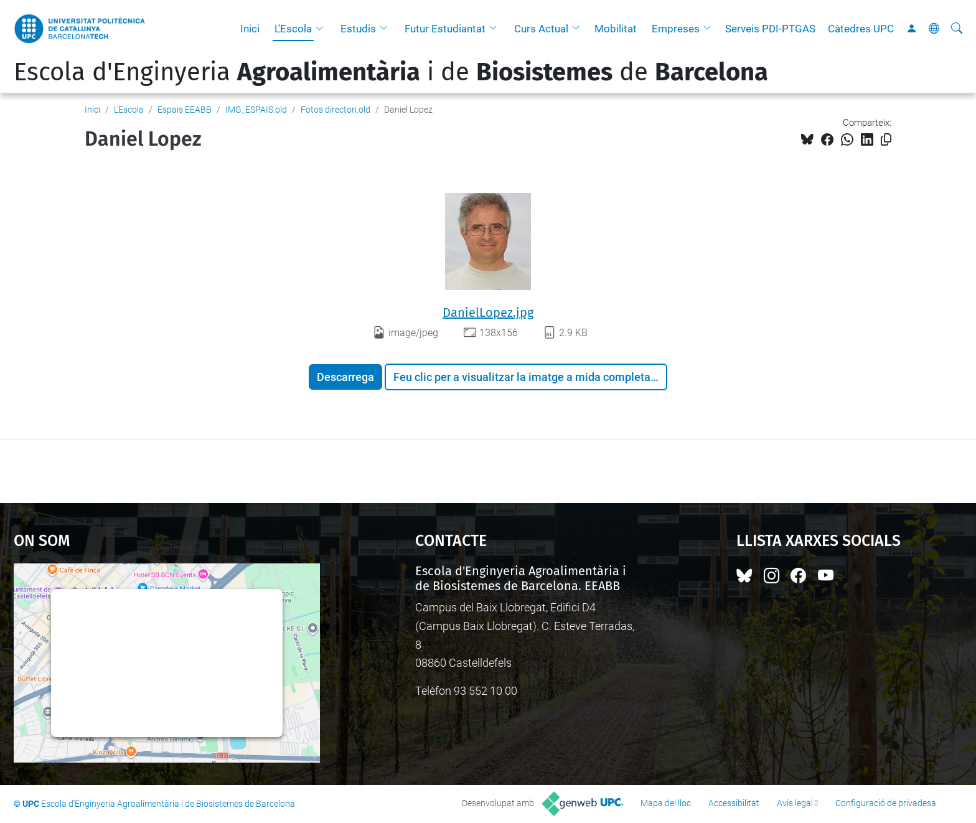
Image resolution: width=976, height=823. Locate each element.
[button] (322, 28)
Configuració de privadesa (885, 803)
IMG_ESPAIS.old (256, 110)
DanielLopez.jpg (488, 312)
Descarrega (345, 376)
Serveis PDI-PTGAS (770, 28)
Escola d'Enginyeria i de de (391, 72)
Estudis (358, 28)
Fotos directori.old (335, 110)
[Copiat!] (886, 140)
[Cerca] (956, 28)
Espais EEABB (184, 110)
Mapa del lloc (665, 803)
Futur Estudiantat (445, 28)
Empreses (676, 28)
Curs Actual (541, 28)
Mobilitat (615, 28)
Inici (250, 28)
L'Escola (293, 28)
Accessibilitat (733, 803)
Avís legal (795, 803)
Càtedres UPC (861, 28)
